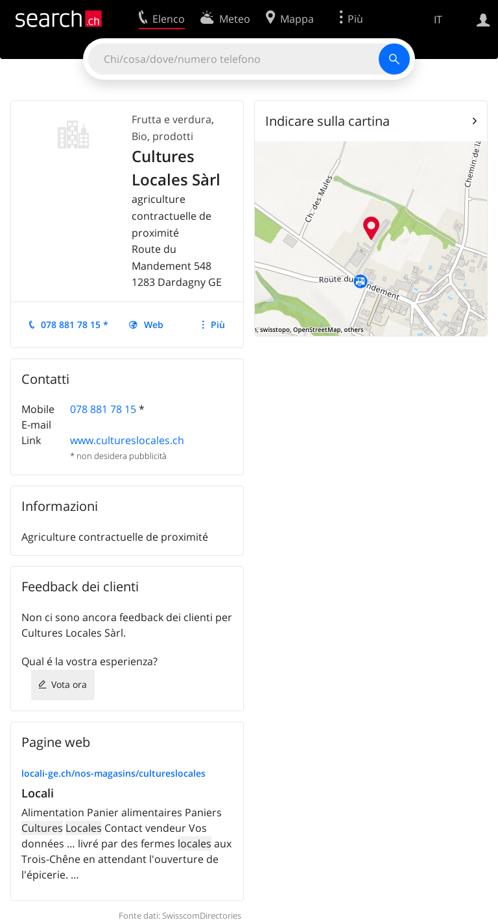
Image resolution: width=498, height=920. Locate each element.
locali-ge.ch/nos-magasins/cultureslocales (113, 773)
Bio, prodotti (162, 136)
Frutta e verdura (171, 119)
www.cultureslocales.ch (127, 440)
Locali (37, 793)
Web (153, 324)
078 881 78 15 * (74, 324)
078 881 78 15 (103, 409)
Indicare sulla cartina (327, 121)
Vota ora (69, 684)
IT (438, 19)
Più (218, 324)
